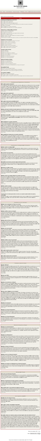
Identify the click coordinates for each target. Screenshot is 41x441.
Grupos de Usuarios (16, 11)
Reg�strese (22, 11)
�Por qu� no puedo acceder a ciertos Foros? (9, 46)
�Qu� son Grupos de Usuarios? (7, 62)
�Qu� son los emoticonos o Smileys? (8, 52)
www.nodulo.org (20, 7)
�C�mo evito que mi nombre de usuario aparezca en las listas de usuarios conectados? (17, 24)
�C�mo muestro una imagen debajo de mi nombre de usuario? (12, 35)
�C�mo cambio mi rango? (6, 36)
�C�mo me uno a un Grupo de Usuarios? (8, 63)
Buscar (4, 11)
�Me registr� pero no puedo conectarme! (8, 26)
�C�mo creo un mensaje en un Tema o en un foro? (10, 40)
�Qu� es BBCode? (4, 50)
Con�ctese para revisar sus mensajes (34, 11)
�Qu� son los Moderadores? (6, 61)
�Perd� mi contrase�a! (5, 25)
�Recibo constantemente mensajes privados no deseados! (11, 69)
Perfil (26, 11)
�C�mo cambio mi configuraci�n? (7, 30)
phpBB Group (30, 399)
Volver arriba (3, 91)
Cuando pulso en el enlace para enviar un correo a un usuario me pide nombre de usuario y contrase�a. (19, 37)
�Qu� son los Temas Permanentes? (7, 56)
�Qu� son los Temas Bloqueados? (7, 57)
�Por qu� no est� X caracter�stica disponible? (10, 74)
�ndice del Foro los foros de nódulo (7, 16)
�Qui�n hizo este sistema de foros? (7, 73)
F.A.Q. (1, 11)
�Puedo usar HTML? (5, 51)
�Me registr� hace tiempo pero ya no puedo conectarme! (11, 27)
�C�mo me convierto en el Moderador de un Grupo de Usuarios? (13, 64)
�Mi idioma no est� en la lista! (6, 34)
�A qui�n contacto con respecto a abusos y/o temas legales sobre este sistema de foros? (17, 75)
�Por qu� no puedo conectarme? (7, 20)
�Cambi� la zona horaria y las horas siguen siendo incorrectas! (12, 33)
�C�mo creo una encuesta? (6, 44)
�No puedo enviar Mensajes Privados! (8, 68)
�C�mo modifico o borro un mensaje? (8, 41)
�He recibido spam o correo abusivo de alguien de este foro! (12, 70)
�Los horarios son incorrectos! (6, 32)
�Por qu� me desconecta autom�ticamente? (9, 23)
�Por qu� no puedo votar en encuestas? (8, 47)
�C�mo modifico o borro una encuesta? (8, 45)
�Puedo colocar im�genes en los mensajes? (9, 53)
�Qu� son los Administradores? (7, 60)
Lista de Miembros (9, 11)
